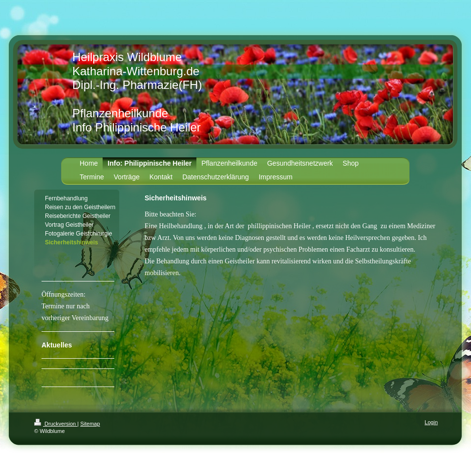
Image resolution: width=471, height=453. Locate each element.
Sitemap (90, 424)
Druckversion (55, 424)
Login (431, 422)
